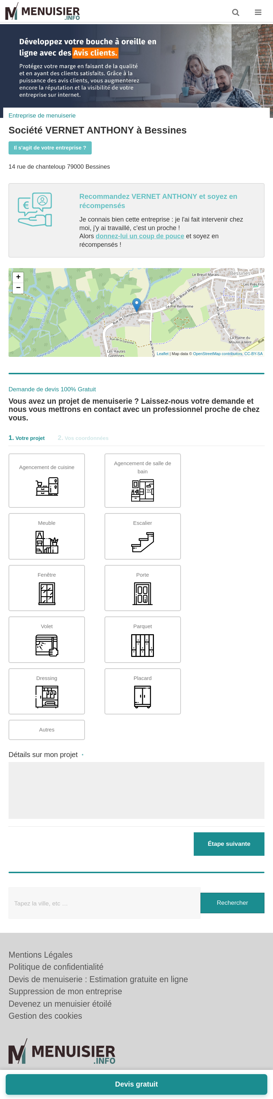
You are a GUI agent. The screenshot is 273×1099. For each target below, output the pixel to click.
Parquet (142, 640)
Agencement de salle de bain (142, 481)
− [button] (18, 288)
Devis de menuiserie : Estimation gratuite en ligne (98, 979)
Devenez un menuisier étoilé (60, 1003)
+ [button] (18, 277)
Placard (142, 692)
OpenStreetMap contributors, (218, 354)
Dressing (47, 692)
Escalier (142, 537)
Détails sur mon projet (46, 755)
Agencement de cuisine (47, 481)
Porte (142, 588)
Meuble (47, 537)
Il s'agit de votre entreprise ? (50, 148)
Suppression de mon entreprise (65, 991)
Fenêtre (47, 588)
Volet (47, 640)
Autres (46, 730)
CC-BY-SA (253, 354)
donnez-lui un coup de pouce (140, 236)
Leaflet (162, 354)
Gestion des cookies (45, 1016)
